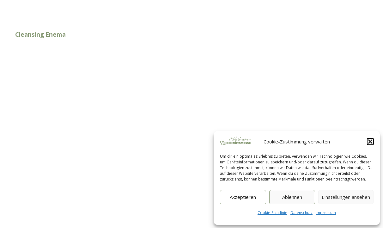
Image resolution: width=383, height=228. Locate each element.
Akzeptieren (243, 197)
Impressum (326, 212)
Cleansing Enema (40, 34)
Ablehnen (292, 197)
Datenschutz (301, 212)
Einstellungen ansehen (346, 197)
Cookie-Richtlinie (272, 212)
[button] (370, 141)
